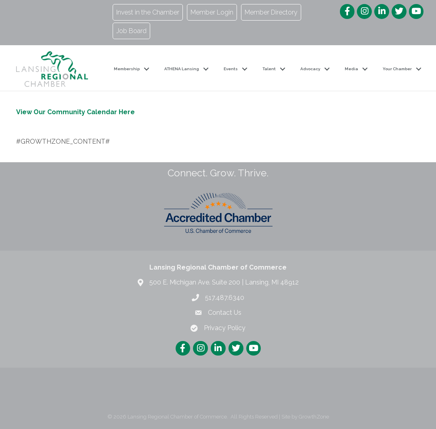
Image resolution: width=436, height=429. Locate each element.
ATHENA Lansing (181, 69)
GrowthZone (314, 417)
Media (351, 69)
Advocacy (310, 69)
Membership (127, 69)
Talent (269, 69)
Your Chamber (397, 69)
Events (231, 69)
